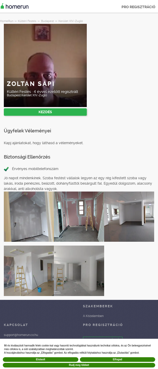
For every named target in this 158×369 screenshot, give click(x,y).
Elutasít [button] (40, 359)
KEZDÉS (45, 112)
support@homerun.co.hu (21, 335)
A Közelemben (93, 316)
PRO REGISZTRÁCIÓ (138, 7)
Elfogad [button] (117, 359)
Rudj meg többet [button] (79, 365)
